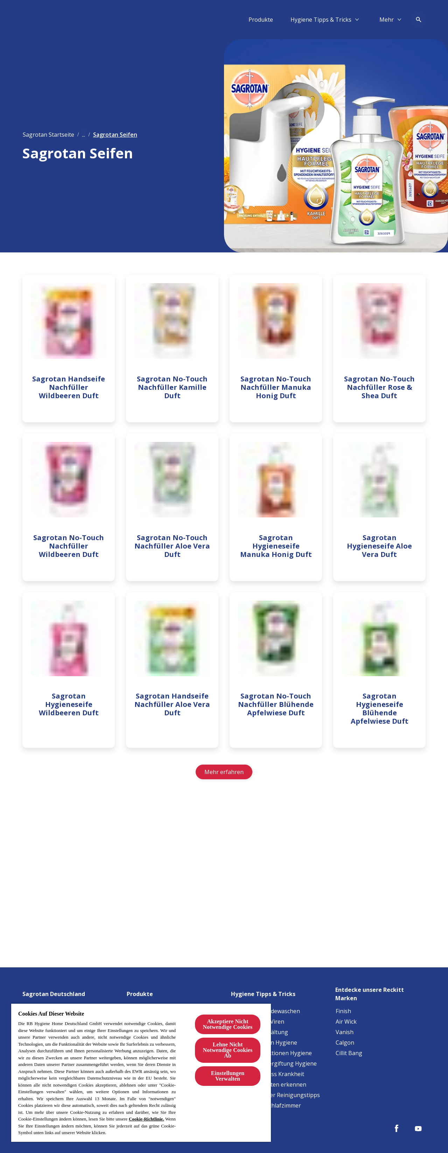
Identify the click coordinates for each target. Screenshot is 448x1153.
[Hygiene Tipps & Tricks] (321, 19)
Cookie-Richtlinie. (146, 1119)
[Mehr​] (386, 19)
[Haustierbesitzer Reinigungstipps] (275, 1095)
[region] (141, 1072)
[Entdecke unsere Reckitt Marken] (380, 992)
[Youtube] (418, 1128)
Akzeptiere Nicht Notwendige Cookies (228, 1024)
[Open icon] (419, 20)
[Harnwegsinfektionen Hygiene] (271, 1053)
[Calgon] (345, 1042)
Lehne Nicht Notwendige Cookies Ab (228, 1050)
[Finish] (343, 1011)
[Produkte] (260, 19)
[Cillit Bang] (349, 1053)
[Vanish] (344, 1032)
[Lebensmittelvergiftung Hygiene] (274, 1063)
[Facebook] (396, 1128)
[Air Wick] (346, 1021)
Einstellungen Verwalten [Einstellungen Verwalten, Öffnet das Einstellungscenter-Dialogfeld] (227, 1076)
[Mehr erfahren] (224, 777)
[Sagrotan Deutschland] (57, 992)
